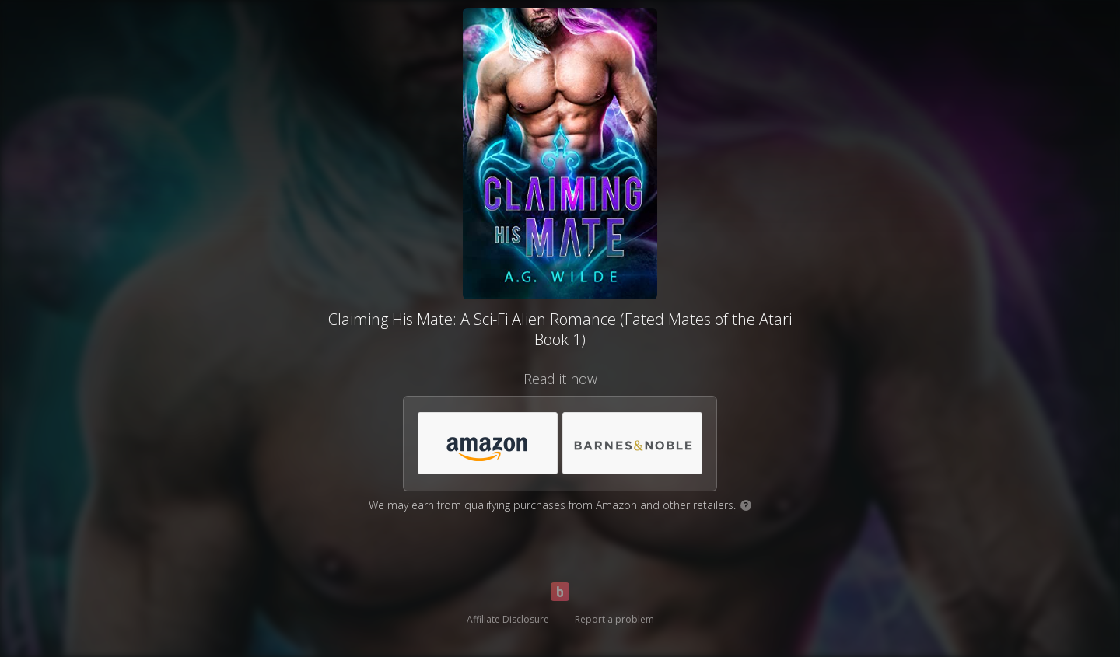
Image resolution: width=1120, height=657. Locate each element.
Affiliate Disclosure (508, 619)
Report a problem (614, 619)
